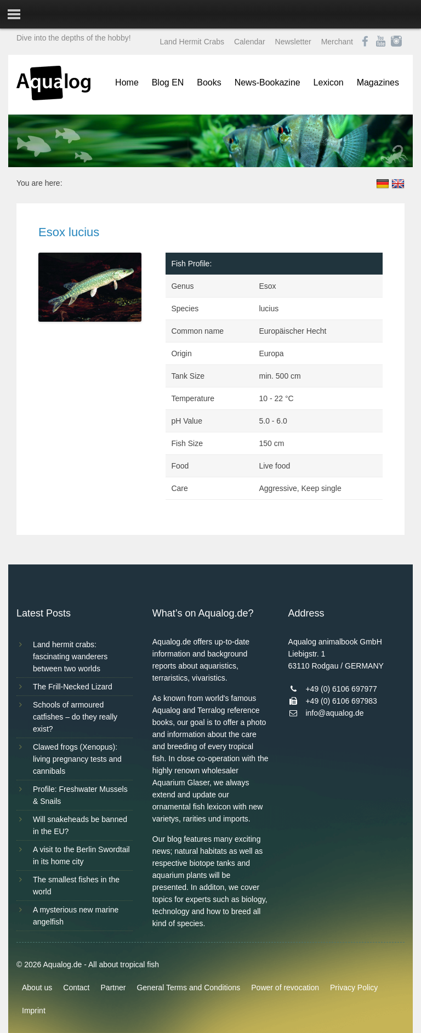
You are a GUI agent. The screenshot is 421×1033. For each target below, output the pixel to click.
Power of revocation (285, 987)
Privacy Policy (354, 987)
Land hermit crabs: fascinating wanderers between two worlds (70, 656)
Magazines (378, 82)
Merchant (337, 41)
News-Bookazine (267, 82)
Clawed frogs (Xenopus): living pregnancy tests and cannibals (77, 759)
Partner (113, 987)
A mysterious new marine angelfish (75, 915)
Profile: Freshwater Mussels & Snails (80, 795)
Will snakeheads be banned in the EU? (80, 825)
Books (209, 82)
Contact (76, 987)
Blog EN (168, 82)
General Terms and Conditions (188, 987)
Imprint (33, 1010)
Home (127, 82)
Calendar (249, 41)
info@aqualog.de (334, 713)
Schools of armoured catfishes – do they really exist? (75, 716)
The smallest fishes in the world (76, 885)
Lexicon (329, 82)
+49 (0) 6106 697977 (341, 688)
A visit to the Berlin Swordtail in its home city (81, 855)
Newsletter (293, 41)
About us (37, 987)
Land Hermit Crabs (192, 41)
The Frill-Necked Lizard (72, 686)
